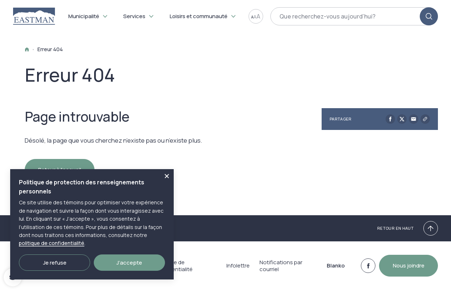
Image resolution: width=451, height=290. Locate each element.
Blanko (334, 265)
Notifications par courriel (280, 266)
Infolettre (236, 265)
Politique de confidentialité (174, 266)
